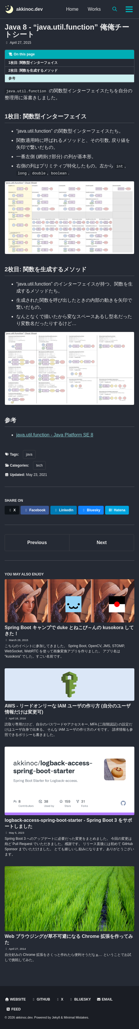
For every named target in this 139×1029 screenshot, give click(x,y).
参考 (11, 78)
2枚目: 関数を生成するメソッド (33, 70)
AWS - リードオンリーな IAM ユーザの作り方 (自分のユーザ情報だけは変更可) (68, 708)
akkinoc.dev (29, 9)
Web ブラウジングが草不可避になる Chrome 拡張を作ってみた (69, 939)
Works (94, 9)
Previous (37, 542)
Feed (13, 1009)
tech (39, 465)
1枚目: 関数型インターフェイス (33, 63)
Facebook (34, 510)
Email (104, 999)
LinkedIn (64, 510)
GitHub (40, 999)
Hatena (117, 510)
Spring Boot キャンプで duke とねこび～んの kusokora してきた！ (69, 630)
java (29, 454)
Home (72, 9)
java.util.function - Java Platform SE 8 (54, 434)
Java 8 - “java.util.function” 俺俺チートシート (67, 30)
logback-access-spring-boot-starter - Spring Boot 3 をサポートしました (68, 823)
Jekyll (56, 1017)
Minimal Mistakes (76, 1017)
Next (102, 542)
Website (15, 999)
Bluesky (91, 510)
